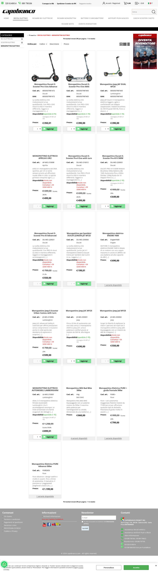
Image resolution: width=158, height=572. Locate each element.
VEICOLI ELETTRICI (20, 18)
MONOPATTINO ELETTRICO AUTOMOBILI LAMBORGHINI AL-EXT (45, 390)
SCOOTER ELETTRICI (8, 42)
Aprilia (45, 165)
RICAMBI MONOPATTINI (66, 18)
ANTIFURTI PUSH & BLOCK (118, 18)
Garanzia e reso (10, 525)
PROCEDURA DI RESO (12, 528)
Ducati (45, 93)
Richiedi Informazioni (51, 516)
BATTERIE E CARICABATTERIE (92, 18)
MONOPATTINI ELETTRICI (10, 46)
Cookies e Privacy (10, 531)
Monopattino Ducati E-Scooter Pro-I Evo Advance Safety (45, 86)
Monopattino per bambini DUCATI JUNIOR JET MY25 (79, 234)
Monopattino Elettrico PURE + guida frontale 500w (113, 389)
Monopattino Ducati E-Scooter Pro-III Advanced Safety (45, 235)
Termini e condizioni (12, 519)
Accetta (136, 567)
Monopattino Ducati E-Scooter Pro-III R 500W (113, 157)
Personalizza (109, 567)
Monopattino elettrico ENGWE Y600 (112, 234)
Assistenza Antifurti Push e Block (138, 532)
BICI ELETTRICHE (7, 39)
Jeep (78, 320)
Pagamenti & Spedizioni (13, 522)
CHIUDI (156, 565)
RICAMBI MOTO (68, 24)
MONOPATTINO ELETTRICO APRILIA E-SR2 (45, 157)
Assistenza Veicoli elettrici (135, 529)
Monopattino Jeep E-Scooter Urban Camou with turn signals (45, 313)
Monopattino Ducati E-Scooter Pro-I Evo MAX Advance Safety (79, 86)
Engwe (113, 242)
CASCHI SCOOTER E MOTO (143, 18)
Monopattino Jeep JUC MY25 (79, 310)
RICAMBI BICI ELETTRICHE (42, 18)
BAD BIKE (80, 397)
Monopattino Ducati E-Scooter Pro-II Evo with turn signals (79, 158)
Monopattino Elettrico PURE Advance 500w (45, 465)
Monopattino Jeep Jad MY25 (113, 310)
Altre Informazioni (132, 535)
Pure (112, 397)
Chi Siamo (8, 516)
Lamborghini (115, 93)
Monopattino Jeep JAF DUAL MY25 (113, 85)
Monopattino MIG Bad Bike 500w (79, 389)
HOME (6, 18)
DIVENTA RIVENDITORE (88, 24)
